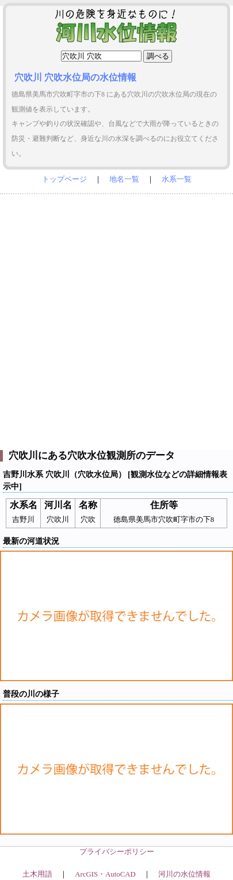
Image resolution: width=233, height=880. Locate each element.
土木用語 (37, 874)
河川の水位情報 (184, 874)
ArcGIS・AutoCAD (105, 874)
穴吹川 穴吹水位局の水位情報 (75, 77)
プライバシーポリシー (116, 852)
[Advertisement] (116, 319)
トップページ (64, 179)
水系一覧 (177, 179)
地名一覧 (124, 179)
